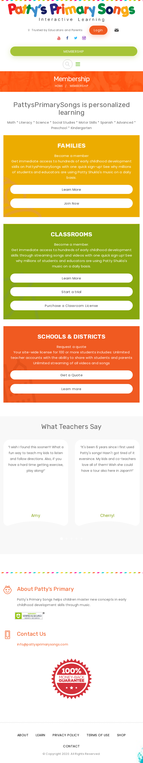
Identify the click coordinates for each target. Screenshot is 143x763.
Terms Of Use (98, 734)
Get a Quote (71, 374)
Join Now (71, 203)
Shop (121, 734)
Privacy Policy (66, 734)
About (23, 734)
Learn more (71, 388)
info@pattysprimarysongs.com (42, 644)
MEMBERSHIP (74, 51)
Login (98, 30)
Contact (71, 745)
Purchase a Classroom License (71, 305)
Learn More (71, 189)
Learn (40, 734)
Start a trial (71, 291)
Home (59, 85)
